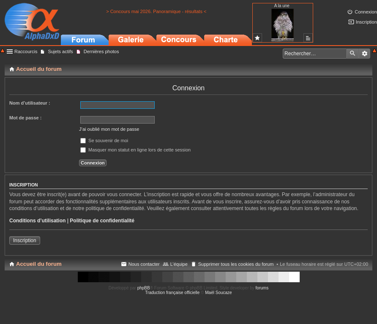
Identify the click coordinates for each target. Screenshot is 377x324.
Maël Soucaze (218, 292)
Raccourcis (25, 51)
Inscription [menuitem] (366, 21)
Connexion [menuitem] (366, 11)
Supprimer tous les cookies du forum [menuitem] (236, 264)
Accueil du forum (39, 264)
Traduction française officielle (172, 292)
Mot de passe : (25, 117)
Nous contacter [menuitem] (144, 264)
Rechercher (352, 54)
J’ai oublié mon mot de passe (109, 129)
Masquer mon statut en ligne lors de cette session (135, 149)
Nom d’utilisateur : (29, 102)
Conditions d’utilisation (37, 221)
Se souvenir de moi (104, 140)
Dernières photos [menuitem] (101, 51)
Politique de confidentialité (102, 221)
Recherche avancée (364, 54)
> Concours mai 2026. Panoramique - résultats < (156, 11)
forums (262, 288)
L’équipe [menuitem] (179, 264)
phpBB (143, 288)
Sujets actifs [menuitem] (60, 51)
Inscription (24, 240)
